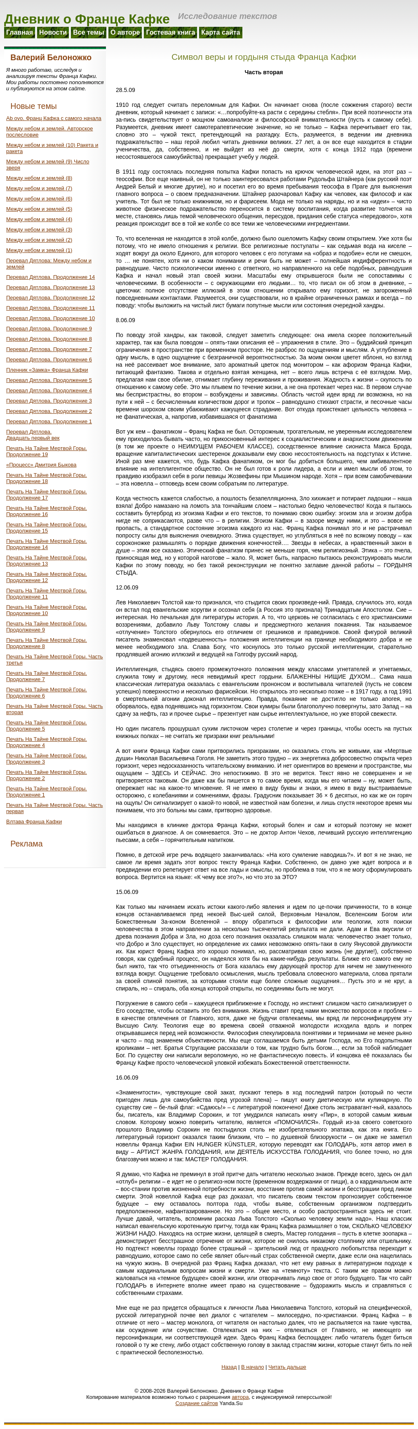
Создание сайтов (197, 1403)
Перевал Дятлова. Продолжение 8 (49, 339)
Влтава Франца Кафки (34, 821)
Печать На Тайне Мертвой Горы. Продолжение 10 (46, 610)
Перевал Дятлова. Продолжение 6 (49, 359)
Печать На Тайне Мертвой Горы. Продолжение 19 (46, 451)
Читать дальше (287, 1367)
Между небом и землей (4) (39, 219)
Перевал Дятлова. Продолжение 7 (49, 349)
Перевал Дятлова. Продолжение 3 (49, 401)
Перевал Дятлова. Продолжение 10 (50, 318)
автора (240, 1397)
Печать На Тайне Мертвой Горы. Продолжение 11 (46, 593)
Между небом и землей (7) (39, 188)
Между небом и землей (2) (39, 240)
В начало (252, 1367)
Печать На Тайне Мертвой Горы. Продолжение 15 (46, 527)
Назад (229, 1367)
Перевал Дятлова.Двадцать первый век (32, 435)
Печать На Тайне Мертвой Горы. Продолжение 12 (46, 577)
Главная (19, 32)
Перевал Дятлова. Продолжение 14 (50, 277)
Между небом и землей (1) (39, 250)
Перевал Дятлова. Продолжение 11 (50, 308)
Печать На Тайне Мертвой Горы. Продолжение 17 (46, 494)
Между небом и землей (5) (39, 209)
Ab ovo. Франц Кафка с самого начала (53, 118)
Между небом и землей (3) (39, 229)
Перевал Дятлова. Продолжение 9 (49, 328)
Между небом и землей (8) (39, 178)
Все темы (88, 32)
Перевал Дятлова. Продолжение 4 (49, 390)
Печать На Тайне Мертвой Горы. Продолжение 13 (46, 560)
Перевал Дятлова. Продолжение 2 (49, 411)
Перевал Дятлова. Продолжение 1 (49, 421)
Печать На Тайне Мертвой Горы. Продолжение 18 (46, 478)
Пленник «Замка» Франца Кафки (47, 370)
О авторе (125, 32)
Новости (53, 32)
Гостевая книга (170, 32)
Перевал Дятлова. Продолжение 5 (49, 380)
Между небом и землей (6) (39, 199)
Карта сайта (220, 32)
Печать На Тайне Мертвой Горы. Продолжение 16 (46, 511)
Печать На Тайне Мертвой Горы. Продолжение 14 (46, 544)
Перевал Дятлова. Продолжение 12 (50, 298)
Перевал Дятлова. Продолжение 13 (50, 287)
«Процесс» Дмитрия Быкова (41, 465)
